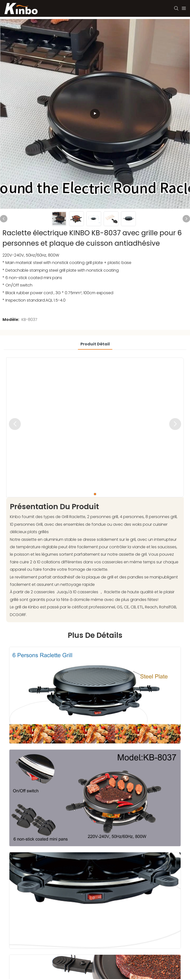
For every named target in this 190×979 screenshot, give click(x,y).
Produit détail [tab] (95, 344)
